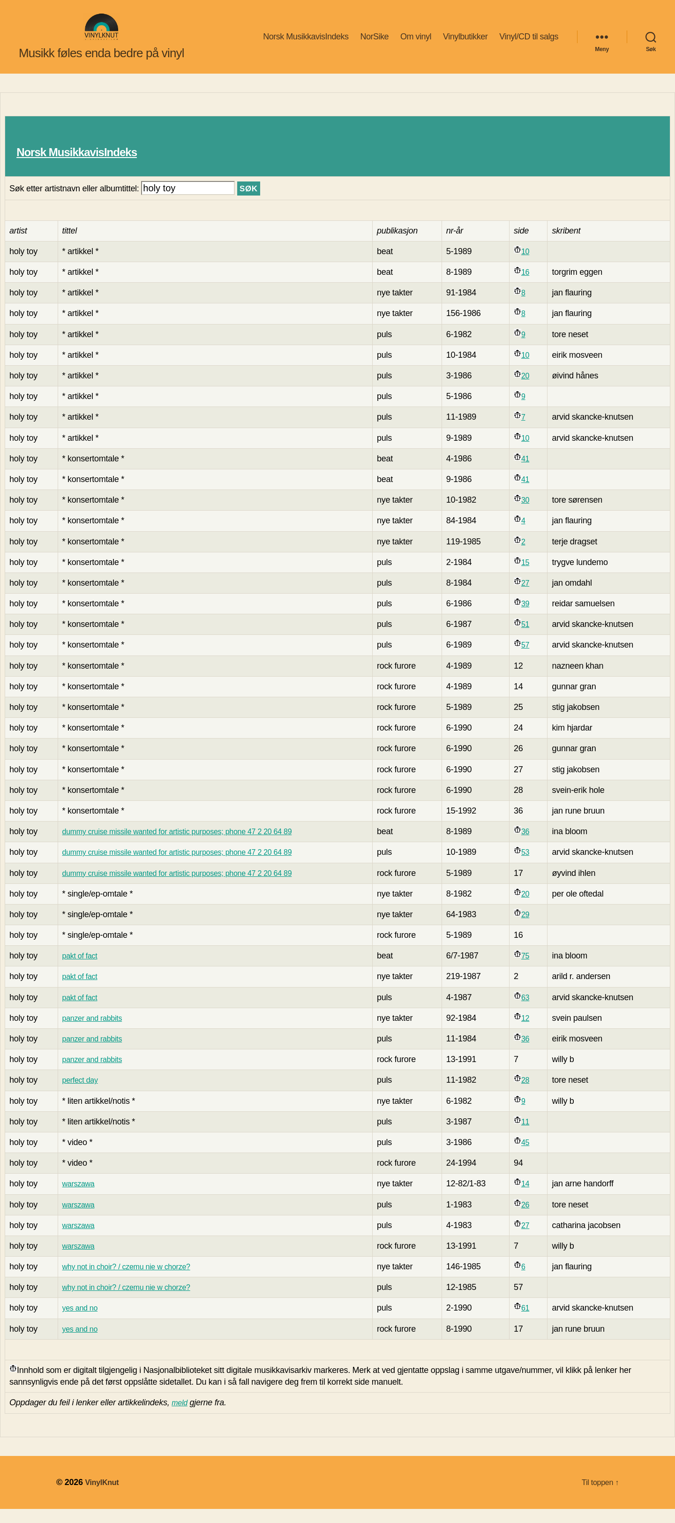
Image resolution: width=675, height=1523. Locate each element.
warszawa (77, 1197)
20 (533, 389)
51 (533, 638)
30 (533, 514)
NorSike (374, 43)
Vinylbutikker (465, 43)
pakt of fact (79, 969)
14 (533, 1197)
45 (533, 1156)
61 (533, 1322)
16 (533, 286)
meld (180, 1416)
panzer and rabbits (93, 1032)
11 (533, 1135)
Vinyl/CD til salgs (528, 43)
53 (533, 866)
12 (533, 1032)
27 (533, 597)
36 (533, 845)
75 (533, 969)
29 (533, 928)
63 (533, 1011)
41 (533, 472)
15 (533, 576)
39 (533, 617)
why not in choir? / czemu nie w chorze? (131, 1280)
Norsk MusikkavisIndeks (305, 43)
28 (533, 1094)
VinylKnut (104, 1496)
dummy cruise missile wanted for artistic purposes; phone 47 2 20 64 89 (188, 845)
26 (533, 1218)
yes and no (79, 1322)
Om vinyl (415, 43)
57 (533, 658)
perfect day (79, 1094)
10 (533, 265)
